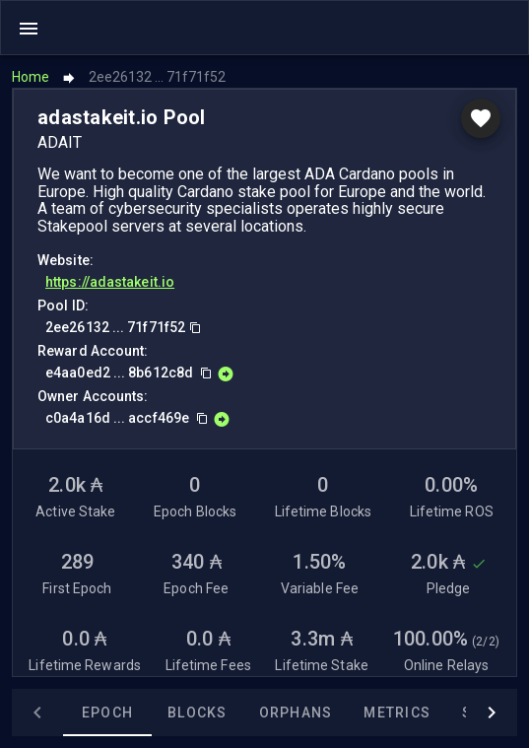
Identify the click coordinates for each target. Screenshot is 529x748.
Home (30, 77)
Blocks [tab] (197, 712)
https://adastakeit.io (109, 282)
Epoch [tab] (107, 712)
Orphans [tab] (296, 712)
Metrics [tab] (397, 712)
